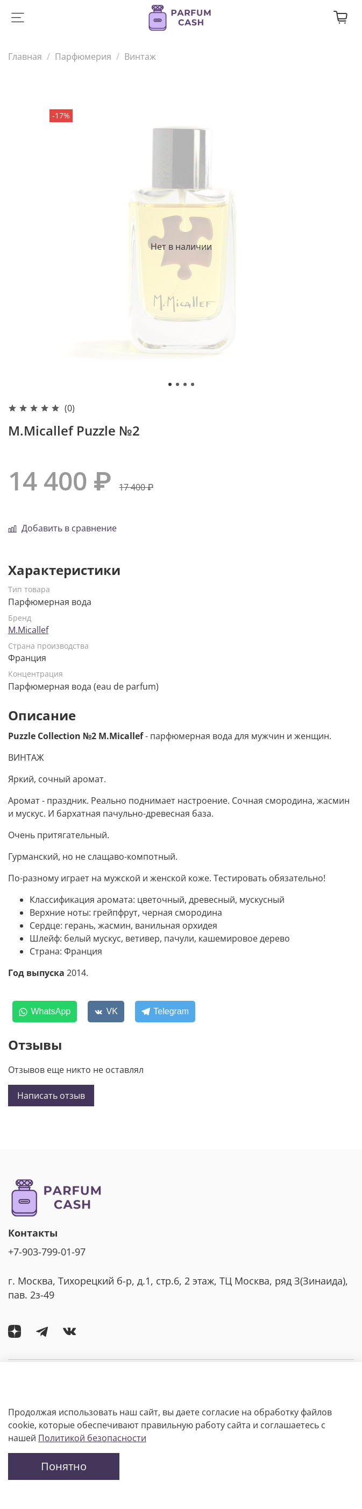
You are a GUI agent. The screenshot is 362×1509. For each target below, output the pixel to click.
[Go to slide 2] (177, 384)
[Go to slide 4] (192, 384)
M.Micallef (28, 630)
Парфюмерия (83, 56)
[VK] (106, 1011)
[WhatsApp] (44, 1011)
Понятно (64, 1466)
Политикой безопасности (92, 1438)
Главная (25, 56)
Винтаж (140, 56)
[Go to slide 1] (170, 384)
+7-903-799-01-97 (47, 1251)
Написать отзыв (51, 1095)
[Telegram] (165, 1011)
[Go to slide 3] (185, 384)
